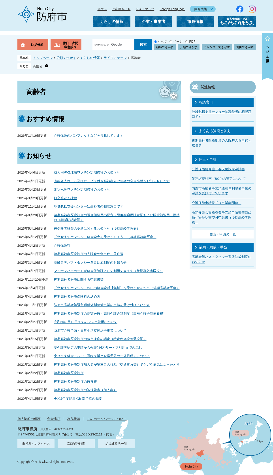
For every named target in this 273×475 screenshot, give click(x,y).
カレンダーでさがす (217, 47)
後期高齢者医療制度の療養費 (75, 381)
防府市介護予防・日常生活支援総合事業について (90, 330)
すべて (162, 41)
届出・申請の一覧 (222, 234)
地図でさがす (245, 47)
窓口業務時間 (76, 443)
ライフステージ (115, 58)
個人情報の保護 (29, 419)
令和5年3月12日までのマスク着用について (85, 322)
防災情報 (37, 45)
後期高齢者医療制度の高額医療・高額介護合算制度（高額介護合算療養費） (110, 313)
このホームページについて (107, 419)
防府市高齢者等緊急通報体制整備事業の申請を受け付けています (102, 305)
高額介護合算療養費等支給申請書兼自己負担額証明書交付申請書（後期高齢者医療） (221, 217)
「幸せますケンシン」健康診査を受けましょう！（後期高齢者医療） (105, 237)
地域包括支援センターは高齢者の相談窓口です (88, 206)
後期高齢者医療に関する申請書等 (79, 279)
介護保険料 (62, 245)
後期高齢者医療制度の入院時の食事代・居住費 (88, 254)
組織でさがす (164, 47)
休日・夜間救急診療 (70, 45)
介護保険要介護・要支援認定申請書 (218, 169)
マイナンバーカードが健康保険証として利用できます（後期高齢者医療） (108, 271)
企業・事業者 (154, 21)
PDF (192, 41)
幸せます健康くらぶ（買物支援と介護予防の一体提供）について (102, 356)
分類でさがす (188, 47)
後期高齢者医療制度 (69, 373)
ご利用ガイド (121, 9)
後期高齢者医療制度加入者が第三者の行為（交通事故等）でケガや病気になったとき (117, 364)
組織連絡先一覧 (116, 443)
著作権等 (73, 419)
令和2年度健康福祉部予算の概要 (78, 398)
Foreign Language (172, 9)
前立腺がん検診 (65, 198)
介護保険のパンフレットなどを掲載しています (88, 135)
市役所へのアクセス (36, 443)
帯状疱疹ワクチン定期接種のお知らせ (82, 189)
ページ (178, 41)
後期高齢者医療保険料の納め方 (77, 296)
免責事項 (53, 419)
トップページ (43, 58)
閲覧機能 (200, 9)
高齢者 (38, 66)
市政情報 (195, 21)
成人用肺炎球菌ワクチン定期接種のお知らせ (87, 172)
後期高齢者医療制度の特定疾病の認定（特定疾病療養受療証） (100, 339)
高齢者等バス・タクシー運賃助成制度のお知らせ (90, 262)
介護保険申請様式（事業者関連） (216, 203)
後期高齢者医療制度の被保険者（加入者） (85, 390)
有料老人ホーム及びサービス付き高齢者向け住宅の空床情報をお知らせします (112, 181)
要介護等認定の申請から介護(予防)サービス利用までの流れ (98, 347)
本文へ (102, 9)
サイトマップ (145, 9)
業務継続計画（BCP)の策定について (219, 178)
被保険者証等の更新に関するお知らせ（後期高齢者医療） (97, 228)
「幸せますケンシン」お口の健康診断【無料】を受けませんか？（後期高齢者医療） (117, 288)
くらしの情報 (112, 21)
